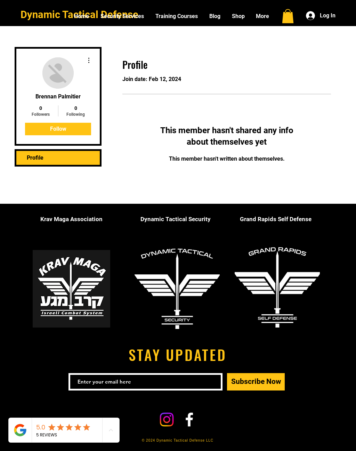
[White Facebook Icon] (189, 419)
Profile (35, 157)
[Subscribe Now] (256, 381)
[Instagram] (166, 419)
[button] (288, 16)
